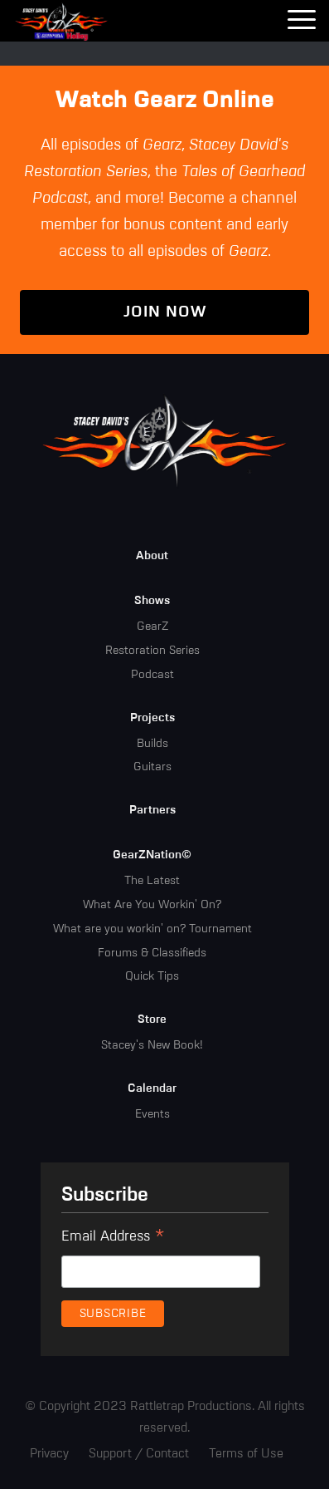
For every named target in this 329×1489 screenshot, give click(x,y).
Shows (152, 601)
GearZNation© (152, 855)
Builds (152, 743)
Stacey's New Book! (152, 1045)
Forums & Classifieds (152, 953)
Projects (152, 718)
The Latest (152, 881)
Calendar (152, 1088)
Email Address (113, 1239)
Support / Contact (139, 1453)
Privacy (49, 1453)
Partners (152, 810)
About (152, 556)
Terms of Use (246, 1453)
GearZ (152, 626)
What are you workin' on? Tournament (152, 929)
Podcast (152, 675)
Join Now (164, 312)
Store (152, 1019)
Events (152, 1114)
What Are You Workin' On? (152, 905)
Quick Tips (152, 976)
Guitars (152, 767)
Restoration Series (152, 650)
